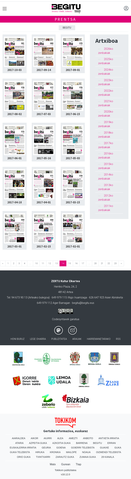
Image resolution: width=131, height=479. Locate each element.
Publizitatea (59, 339)
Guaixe (104, 447)
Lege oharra (38, 339)
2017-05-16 (44, 158)
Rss (118, 339)
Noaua (86, 452)
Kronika (55, 452)
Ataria (19, 443)
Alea (60, 438)
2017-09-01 (73, 70)
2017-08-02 (14, 114)
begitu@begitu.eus (83, 303)
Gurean (65, 464)
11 (43, 263)
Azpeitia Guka (38, 443)
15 (69, 263)
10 (36, 263)
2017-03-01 (14, 246)
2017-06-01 (14, 158)
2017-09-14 (44, 70)
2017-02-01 (73, 246)
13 (56, 263)
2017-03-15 (73, 202)
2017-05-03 (73, 158)
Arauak (77, 339)
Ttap (78, 464)
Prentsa (65, 19)
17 (83, 263)
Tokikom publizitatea (65, 470)
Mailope (71, 452)
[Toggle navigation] (4, 9)
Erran (111, 443)
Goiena (61, 447)
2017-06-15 (73, 114)
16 (76, 263)
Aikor (34, 438)
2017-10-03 (14, 70)
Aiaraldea (18, 438)
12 (49, 263)
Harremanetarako (99, 339)
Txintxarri (43, 457)
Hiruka (39, 452)
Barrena (82, 443)
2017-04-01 (44, 202)
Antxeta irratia (108, 438)
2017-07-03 (44, 114)
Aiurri (48, 438)
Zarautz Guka (65, 457)
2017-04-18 (14, 202)
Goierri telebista (82, 447)
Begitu (67, 27)
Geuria (46, 447)
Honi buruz (18, 339)
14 (63, 263)
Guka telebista (20, 452)
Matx (53, 464)
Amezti (73, 438)
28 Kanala (107, 457)
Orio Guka (23, 457)
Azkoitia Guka (61, 443)
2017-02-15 (44, 246)
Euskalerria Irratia (23, 447)
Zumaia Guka (87, 457)
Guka (117, 447)
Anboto (88, 438)
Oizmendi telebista (108, 452)
